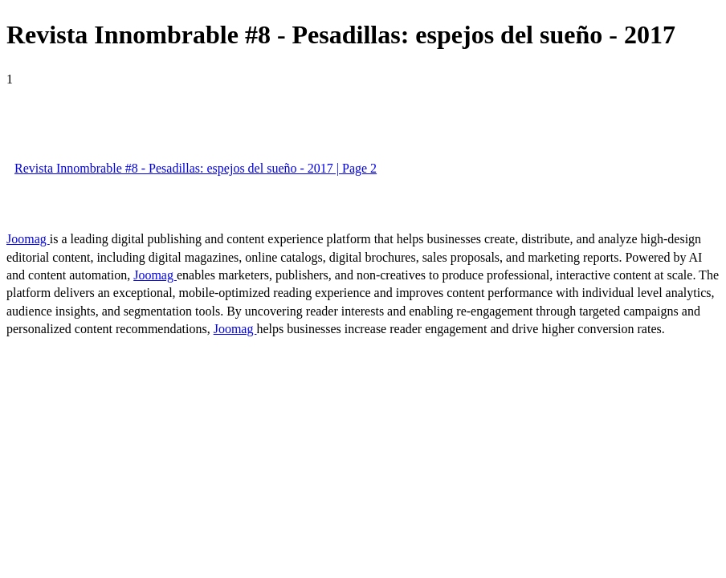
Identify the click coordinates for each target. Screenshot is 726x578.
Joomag (28, 239)
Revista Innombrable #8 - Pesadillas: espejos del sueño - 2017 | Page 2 (195, 168)
